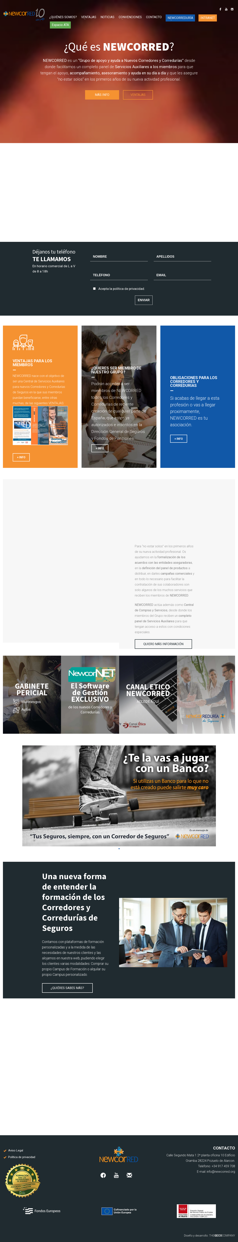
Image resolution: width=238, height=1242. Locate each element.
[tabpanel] (119, 795)
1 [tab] (119, 848)
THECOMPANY (222, 1235)
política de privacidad (128, 289)
